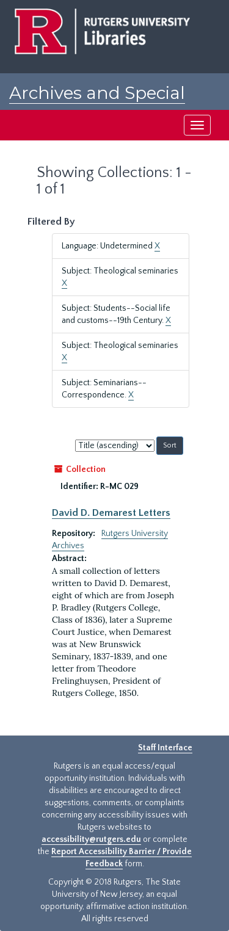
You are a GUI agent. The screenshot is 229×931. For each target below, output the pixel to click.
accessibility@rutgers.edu (91, 839)
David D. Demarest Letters (111, 512)
